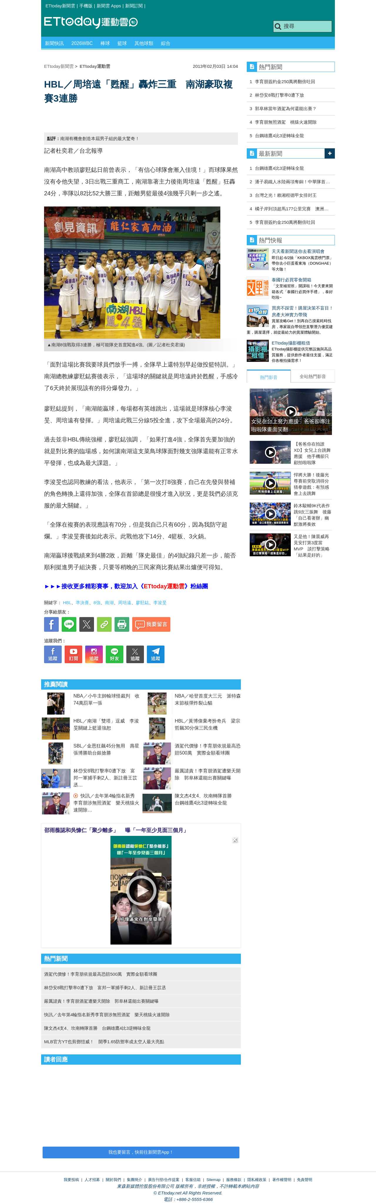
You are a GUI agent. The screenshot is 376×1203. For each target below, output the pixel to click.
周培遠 (124, 602)
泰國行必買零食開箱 (291, 279)
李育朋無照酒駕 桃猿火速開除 (286, 122)
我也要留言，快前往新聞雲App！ (141, 1152)
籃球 (122, 43)
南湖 (109, 602)
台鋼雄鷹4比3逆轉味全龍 (279, 135)
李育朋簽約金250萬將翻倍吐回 (285, 81)
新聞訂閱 (134, 5)
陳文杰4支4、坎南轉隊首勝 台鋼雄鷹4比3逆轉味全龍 (97, 1028)
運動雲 (95, 22)
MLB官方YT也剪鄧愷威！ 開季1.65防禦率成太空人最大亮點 (104, 1041)
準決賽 (82, 602)
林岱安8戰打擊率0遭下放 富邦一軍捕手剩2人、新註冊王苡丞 (105, 777)
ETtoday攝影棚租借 (291, 342)
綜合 (165, 43)
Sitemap (214, 1179)
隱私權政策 (256, 1179)
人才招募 (92, 1179)
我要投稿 (71, 1179)
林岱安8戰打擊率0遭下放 (279, 95)
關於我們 (113, 1179)
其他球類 (144, 43)
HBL (67, 602)
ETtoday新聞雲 (60, 5)
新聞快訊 (54, 43)
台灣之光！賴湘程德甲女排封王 (286, 195)
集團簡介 (134, 1179)
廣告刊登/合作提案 (164, 1179)
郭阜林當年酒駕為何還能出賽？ (286, 108)
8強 (96, 602)
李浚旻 (160, 602)
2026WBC (82, 43)
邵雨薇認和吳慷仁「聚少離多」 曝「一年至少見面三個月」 (116, 830)
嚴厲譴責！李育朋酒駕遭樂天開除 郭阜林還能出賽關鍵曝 (101, 1001)
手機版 (86, 5)
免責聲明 (304, 1179)
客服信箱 (193, 1179)
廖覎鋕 (142, 602)
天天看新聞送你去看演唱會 (298, 251)
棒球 (105, 43)
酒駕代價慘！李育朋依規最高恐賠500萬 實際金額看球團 (100, 974)
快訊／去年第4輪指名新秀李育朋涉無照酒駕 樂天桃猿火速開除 (106, 802)
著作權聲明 (281, 1179)
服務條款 (233, 1179)
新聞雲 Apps (109, 5)
